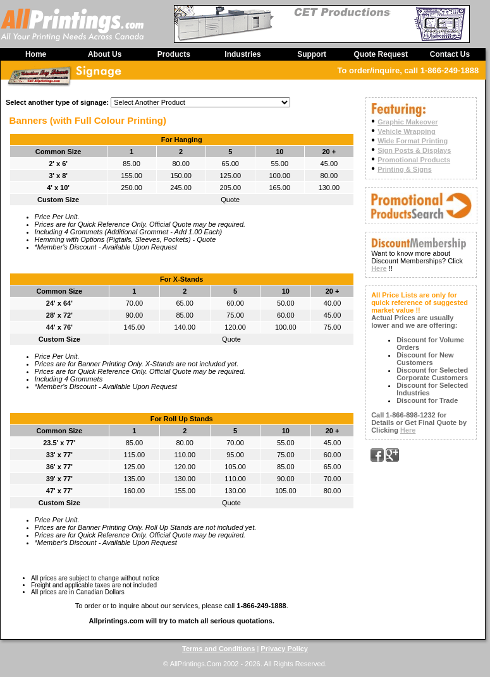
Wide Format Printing (412, 141)
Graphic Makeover (407, 122)
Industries (242, 54)
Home (35, 54)
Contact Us (450, 54)
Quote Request (381, 54)
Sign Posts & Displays (414, 150)
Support (311, 54)
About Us (104, 54)
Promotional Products (413, 160)
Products (173, 54)
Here (378, 268)
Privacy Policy (284, 648)
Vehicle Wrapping (406, 131)
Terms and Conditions (218, 648)
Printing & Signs (404, 169)
